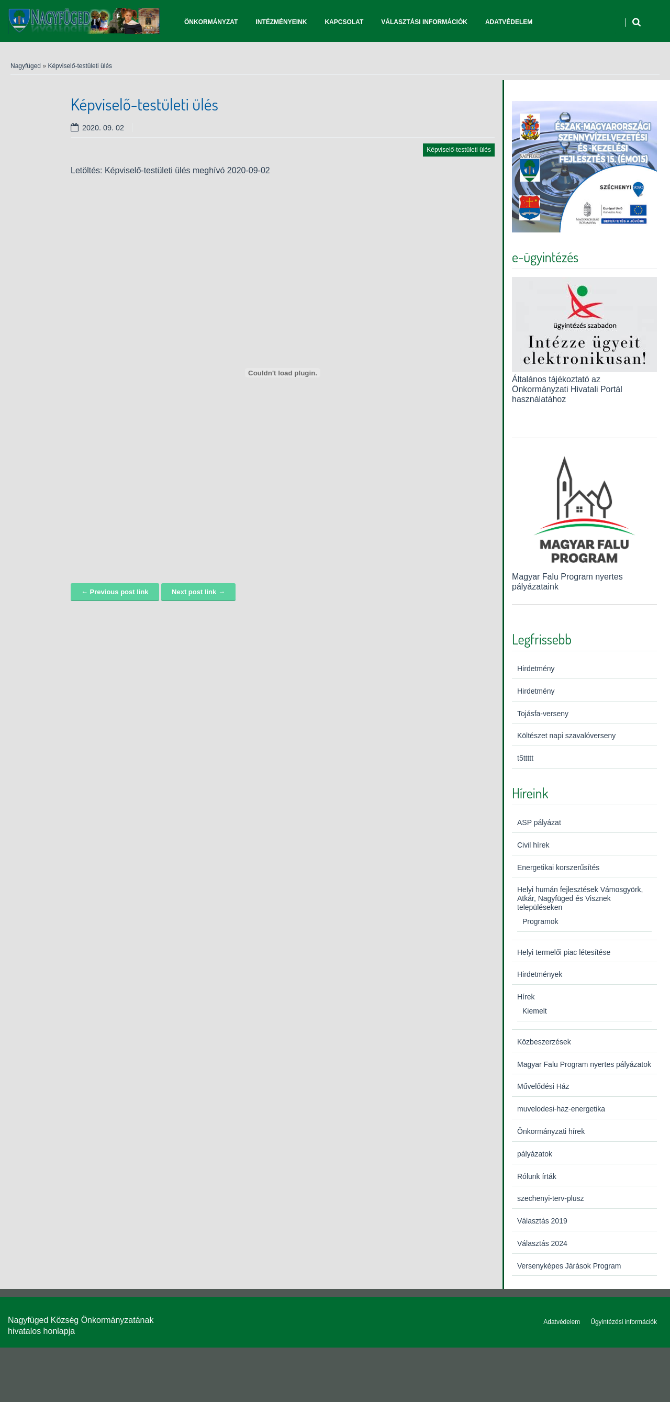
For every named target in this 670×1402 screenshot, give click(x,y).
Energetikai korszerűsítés (558, 867)
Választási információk (424, 22)
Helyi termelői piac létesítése (563, 952)
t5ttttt (525, 758)
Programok (540, 921)
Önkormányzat (211, 22)
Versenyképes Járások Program (569, 1266)
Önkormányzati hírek (551, 1131)
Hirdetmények (539, 974)
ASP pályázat (539, 822)
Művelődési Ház (543, 1086)
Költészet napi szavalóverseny (566, 735)
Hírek (525, 997)
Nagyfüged (25, 66)
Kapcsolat (344, 22)
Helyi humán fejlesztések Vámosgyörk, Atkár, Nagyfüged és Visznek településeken (580, 898)
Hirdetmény (536, 668)
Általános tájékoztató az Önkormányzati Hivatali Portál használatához (567, 389)
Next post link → (198, 592)
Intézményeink (281, 22)
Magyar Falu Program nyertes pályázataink (584, 576)
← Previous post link (115, 592)
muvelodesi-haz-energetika (561, 1109)
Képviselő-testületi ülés (80, 66)
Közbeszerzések (544, 1042)
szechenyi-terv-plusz (550, 1198)
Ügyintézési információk (623, 1322)
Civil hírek (533, 845)
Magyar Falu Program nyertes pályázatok (584, 1064)
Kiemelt (534, 1011)
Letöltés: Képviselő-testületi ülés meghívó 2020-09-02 (170, 170)
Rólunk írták (536, 1176)
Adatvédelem (508, 22)
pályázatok (534, 1154)
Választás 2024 (542, 1243)
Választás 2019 (542, 1221)
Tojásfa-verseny (542, 713)
